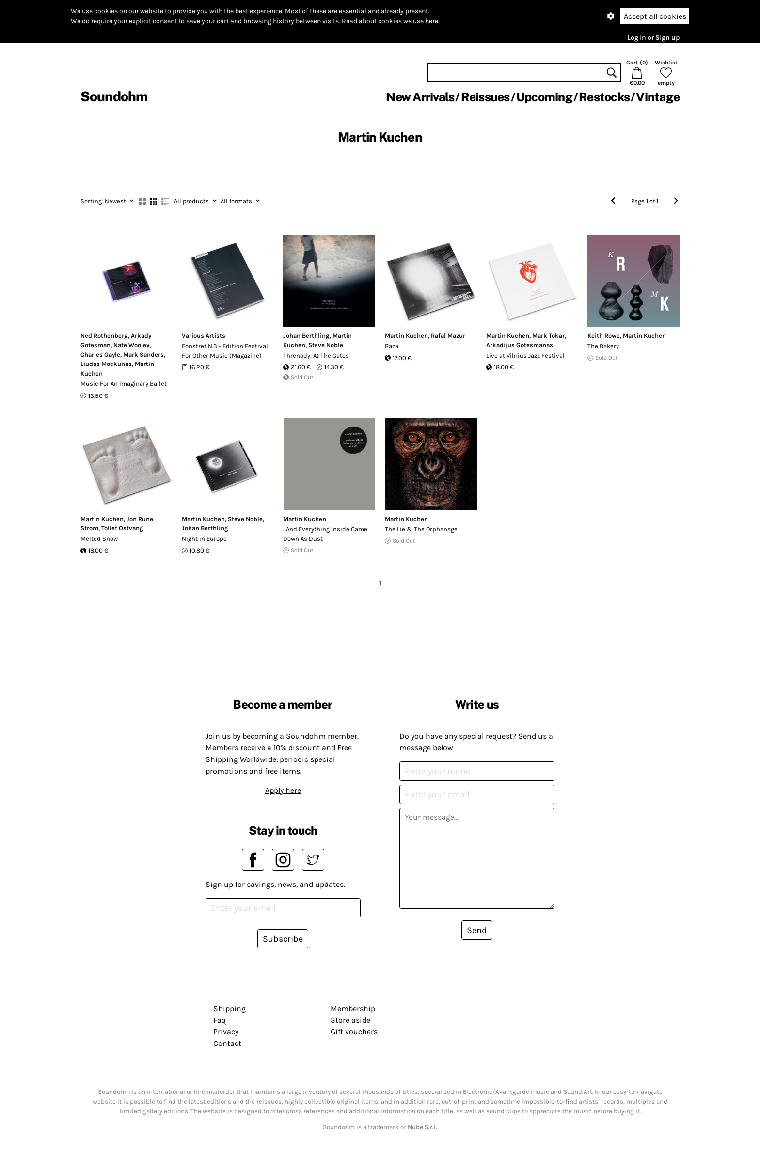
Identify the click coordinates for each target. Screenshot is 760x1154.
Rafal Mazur (448, 335)
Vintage (658, 97)
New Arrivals (420, 97)
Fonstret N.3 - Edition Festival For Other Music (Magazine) (225, 350)
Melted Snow (99, 538)
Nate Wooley (131, 344)
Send (477, 930)
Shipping (229, 1008)
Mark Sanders (143, 354)
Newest (107, 201)
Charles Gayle (100, 354)
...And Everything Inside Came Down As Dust (325, 533)
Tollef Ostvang (122, 528)
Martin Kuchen (406, 335)
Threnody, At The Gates (316, 355)
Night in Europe (204, 538)
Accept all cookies (655, 16)
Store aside (350, 1020)
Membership (353, 1008)
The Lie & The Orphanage (421, 529)
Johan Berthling (306, 335)
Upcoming (544, 97)
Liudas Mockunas (106, 363)
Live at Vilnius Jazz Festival (525, 355)
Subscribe (283, 938)
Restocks (604, 97)
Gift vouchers (354, 1031)
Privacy (225, 1031)
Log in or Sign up (653, 37)
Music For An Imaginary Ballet (123, 383)
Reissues (485, 97)
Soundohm (113, 96)
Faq (219, 1020)
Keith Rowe (603, 335)
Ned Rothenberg (104, 335)
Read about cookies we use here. (391, 21)
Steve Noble (325, 344)
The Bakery (603, 345)
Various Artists (203, 335)
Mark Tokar (548, 335)
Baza (391, 345)
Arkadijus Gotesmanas (519, 344)
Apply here (283, 790)
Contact (227, 1043)
